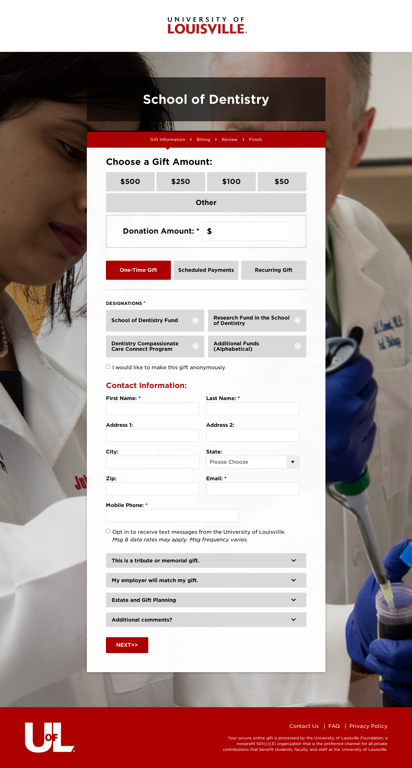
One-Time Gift (138, 270)
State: (214, 452)
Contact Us (304, 726)
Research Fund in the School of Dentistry (251, 321)
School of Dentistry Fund (144, 320)
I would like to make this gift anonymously (168, 367)
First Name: (123, 398)
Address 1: (119, 425)
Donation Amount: (161, 231)
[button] (206, 560)
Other (206, 202)
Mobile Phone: (127, 505)
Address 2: (220, 425)
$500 (130, 181)
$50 (282, 181)
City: (112, 452)
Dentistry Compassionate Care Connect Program (144, 346)
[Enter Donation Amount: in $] (246, 231)
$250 (180, 181)
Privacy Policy (368, 726)
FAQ (334, 726)
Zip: (111, 479)
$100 (231, 181)
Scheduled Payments (206, 270)
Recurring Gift (273, 270)
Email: (216, 479)
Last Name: (223, 398)
